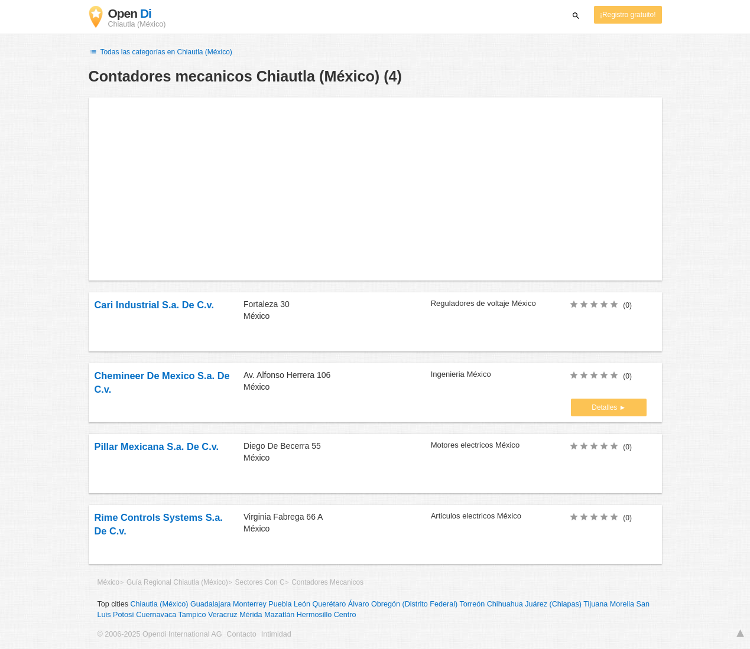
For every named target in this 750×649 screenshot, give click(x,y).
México (109, 582)
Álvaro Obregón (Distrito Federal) (402, 604)
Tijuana (595, 604)
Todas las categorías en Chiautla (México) (160, 52)
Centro (345, 615)
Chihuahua (505, 604)
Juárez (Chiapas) (553, 604)
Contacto (241, 634)
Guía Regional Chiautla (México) (177, 582)
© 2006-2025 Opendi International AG (160, 634)
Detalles (605, 407)
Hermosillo (314, 615)
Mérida (250, 615)
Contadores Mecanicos (327, 582)
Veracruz (223, 615)
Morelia (622, 604)
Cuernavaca (156, 615)
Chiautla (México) (160, 604)
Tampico (192, 615)
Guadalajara (210, 604)
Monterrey (250, 604)
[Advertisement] (375, 189)
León (302, 604)
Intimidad (276, 634)
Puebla (279, 604)
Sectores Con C (260, 582)
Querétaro (329, 604)
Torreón (472, 604)
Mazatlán (279, 615)
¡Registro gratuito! (628, 15)
